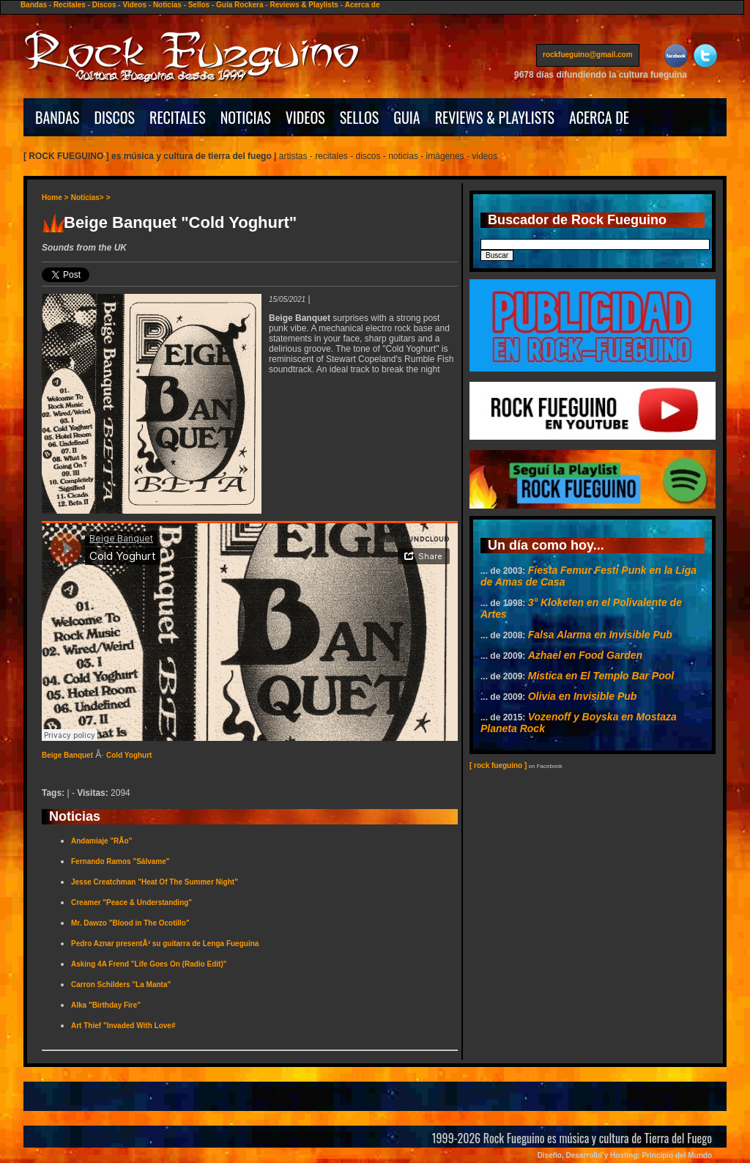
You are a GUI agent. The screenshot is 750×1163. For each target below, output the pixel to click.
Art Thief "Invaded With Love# (123, 1026)
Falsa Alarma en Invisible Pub (600, 634)
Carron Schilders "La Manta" (121, 985)
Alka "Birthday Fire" (106, 1005)
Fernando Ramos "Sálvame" (120, 861)
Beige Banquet (67, 755)
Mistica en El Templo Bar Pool (601, 676)
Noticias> (87, 197)
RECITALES (177, 117)
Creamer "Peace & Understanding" (131, 902)
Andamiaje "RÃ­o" (101, 841)
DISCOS (114, 117)
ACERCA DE (599, 117)
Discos (104, 5)
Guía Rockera (239, 5)
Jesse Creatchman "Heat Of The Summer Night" (154, 882)
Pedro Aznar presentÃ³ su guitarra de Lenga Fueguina (165, 943)
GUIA (406, 117)
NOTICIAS (245, 117)
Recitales (69, 5)
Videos (134, 5)
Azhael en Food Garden (585, 655)
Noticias (167, 5)
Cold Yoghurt (129, 755)
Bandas (34, 5)
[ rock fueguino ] (498, 765)
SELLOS (359, 117)
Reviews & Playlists (304, 5)
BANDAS (57, 117)
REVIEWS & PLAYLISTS (494, 117)
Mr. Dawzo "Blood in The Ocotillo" (130, 923)
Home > (55, 197)
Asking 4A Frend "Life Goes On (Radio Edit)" (148, 964)
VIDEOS (305, 117)
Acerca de (362, 5)
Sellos (198, 5)
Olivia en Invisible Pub (582, 696)
